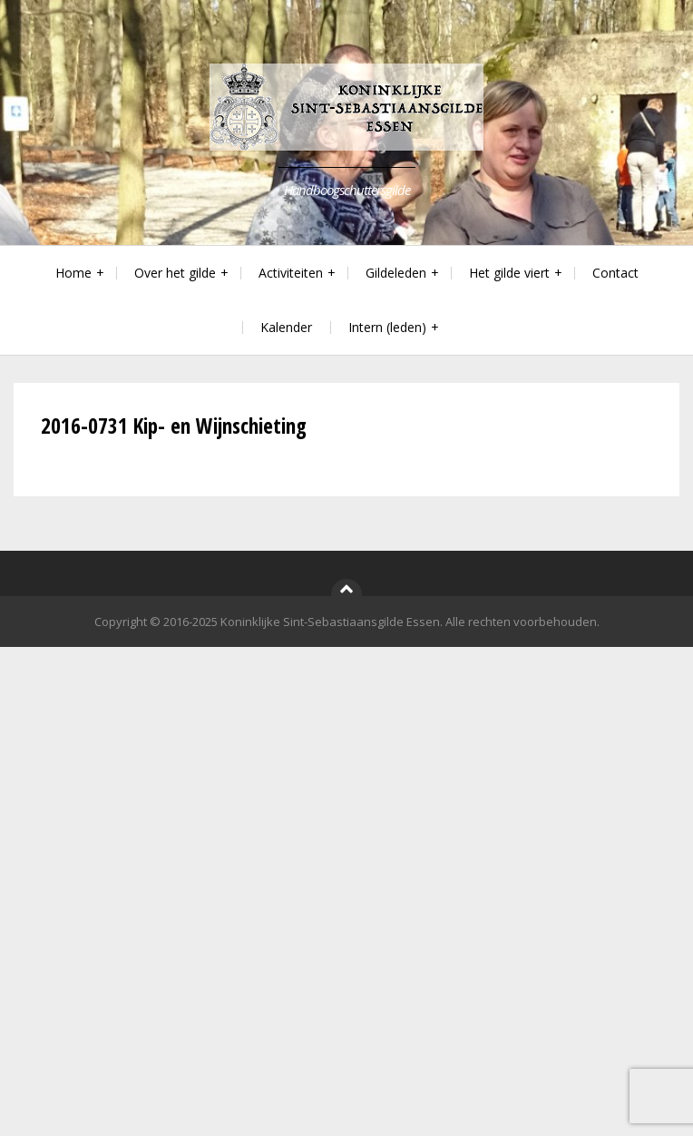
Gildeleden (396, 272)
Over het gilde (175, 272)
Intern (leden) (387, 327)
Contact (615, 272)
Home (73, 272)
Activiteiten (291, 272)
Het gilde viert (509, 272)
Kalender (286, 327)
